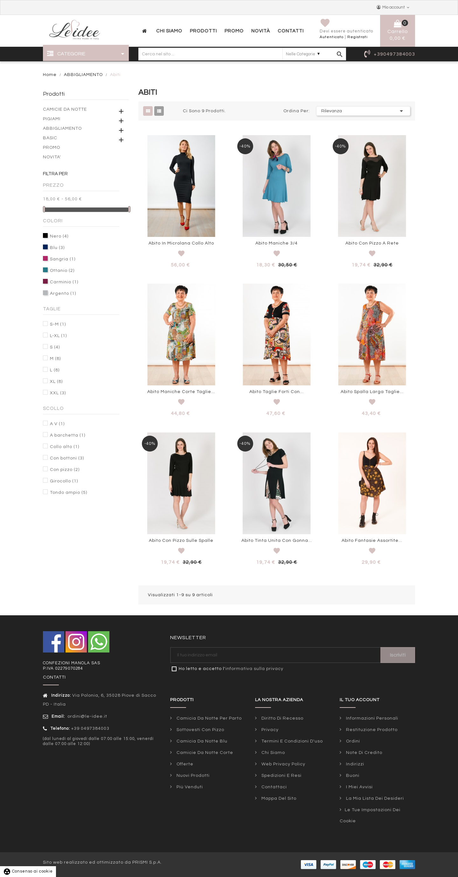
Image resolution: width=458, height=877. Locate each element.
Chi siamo (272, 752)
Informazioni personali (371, 718)
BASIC (50, 138)
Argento (63, 293)
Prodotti (54, 94)
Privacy (269, 730)
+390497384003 (394, 54)
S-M (58, 324)
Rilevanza (363, 111)
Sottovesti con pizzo (199, 730)
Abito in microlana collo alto (181, 243)
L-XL (58, 336)
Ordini (352, 741)
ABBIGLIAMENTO (62, 128)
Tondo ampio (68, 492)
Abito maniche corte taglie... (181, 392)
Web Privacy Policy (282, 764)
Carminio (64, 282)
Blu (57, 247)
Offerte (184, 764)
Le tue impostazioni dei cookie (370, 815)
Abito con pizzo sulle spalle (181, 540)
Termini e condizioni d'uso (291, 741)
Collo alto (64, 447)
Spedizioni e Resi (281, 775)
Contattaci (273, 787)
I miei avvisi (359, 787)
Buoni (352, 775)
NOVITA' (52, 157)
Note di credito (363, 752)
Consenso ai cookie (28, 871)
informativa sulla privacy (254, 668)
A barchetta (67, 435)
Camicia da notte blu (201, 741)
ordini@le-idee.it (86, 716)
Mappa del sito (278, 798)
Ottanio (62, 270)
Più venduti (189, 787)
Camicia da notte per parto (208, 718)
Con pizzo (65, 469)
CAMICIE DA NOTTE (65, 109)
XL (56, 381)
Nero (59, 236)
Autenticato (332, 37)
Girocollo (64, 481)
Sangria (62, 259)
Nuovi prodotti (192, 775)
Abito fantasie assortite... (372, 540)
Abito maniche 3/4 (276, 243)
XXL (58, 393)
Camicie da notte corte (204, 752)
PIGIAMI (51, 119)
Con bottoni (67, 458)
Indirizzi (354, 764)
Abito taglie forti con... (276, 392)
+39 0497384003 (90, 728)
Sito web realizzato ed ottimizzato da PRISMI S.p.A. (102, 862)
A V (57, 424)
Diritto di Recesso (281, 718)
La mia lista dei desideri (374, 798)
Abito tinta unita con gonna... (276, 540)
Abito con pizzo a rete (372, 243)
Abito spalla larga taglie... (372, 392)
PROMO (51, 147)
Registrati (357, 37)
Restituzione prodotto (371, 730)
